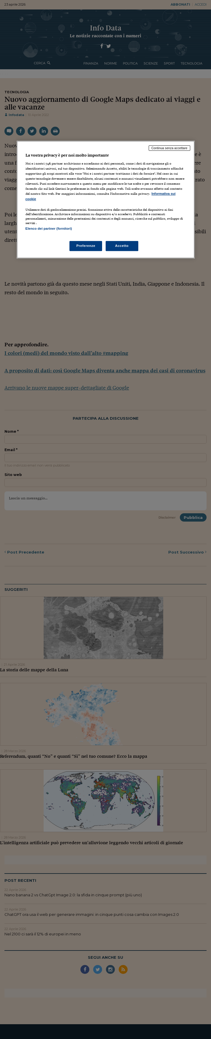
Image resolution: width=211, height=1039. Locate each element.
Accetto (122, 245)
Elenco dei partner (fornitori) (49, 228)
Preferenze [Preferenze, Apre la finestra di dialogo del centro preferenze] (85, 245)
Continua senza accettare (169, 148)
